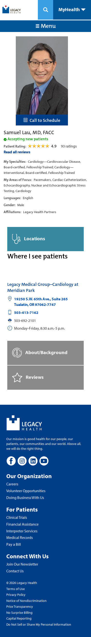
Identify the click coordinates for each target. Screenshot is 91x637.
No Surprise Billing (19, 612)
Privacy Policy (15, 594)
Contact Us (15, 570)
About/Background (39, 353)
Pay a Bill (13, 544)
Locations (28, 239)
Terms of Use (15, 589)
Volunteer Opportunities (25, 490)
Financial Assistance (22, 524)
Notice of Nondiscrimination (26, 600)
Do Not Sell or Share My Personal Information (38, 624)
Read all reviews (17, 151)
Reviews (28, 377)
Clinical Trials (16, 517)
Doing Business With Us (25, 497)
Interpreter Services (21, 530)
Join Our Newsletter (22, 564)
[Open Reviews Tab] (39, 146)
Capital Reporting (19, 618)
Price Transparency (19, 606)
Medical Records (19, 537)
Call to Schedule (42, 120)
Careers (12, 484)
